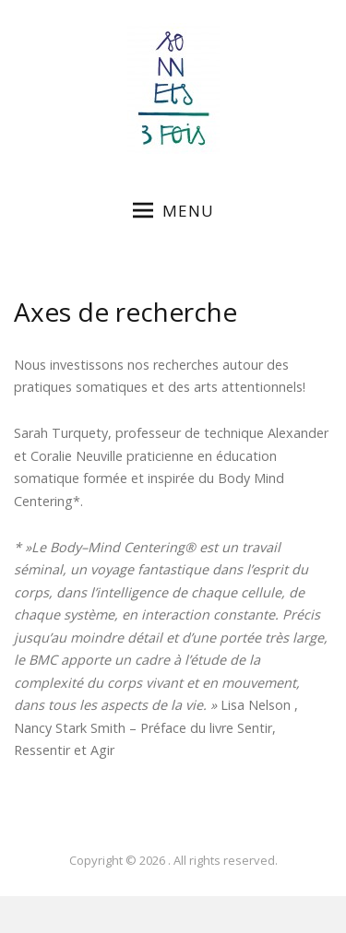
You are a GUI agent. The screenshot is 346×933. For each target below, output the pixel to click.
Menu (173, 210)
